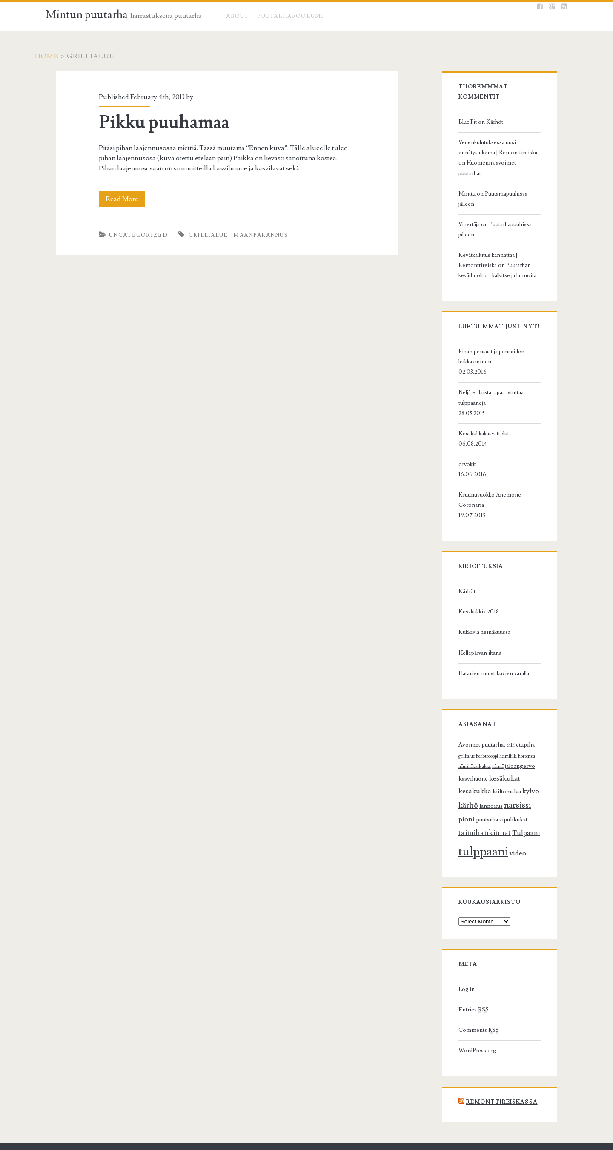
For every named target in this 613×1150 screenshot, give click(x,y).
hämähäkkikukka (527, 695)
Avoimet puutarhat (474, 683)
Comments (471, 956)
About (237, 16)
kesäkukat (466, 716)
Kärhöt (487, 111)
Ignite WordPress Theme (263, 1140)
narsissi (527, 730)
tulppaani (476, 777)
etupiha (517, 683)
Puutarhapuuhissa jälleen (507, 173)
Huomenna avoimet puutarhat (487, 152)
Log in (459, 915)
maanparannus (253, 235)
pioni (459, 745)
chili (503, 684)
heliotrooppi (462, 695)
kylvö (459, 731)
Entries (466, 935)
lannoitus (501, 731)
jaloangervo (479, 704)
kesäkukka (499, 716)
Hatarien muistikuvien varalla (486, 611)
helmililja (483, 695)
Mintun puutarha (87, 15)
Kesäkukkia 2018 (471, 550)
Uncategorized (130, 235)
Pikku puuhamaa (156, 122)
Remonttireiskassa (494, 1027)
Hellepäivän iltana (472, 591)
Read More (116, 199)
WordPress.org (469, 976)
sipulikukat (506, 746)
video (510, 779)
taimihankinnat (477, 759)
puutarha (479, 746)
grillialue (200, 235)
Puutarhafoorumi (290, 16)
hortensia (501, 695)
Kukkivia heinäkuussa (477, 571)
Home (57, 56)
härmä (456, 705)
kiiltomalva (531, 717)
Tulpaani (518, 759)
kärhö (478, 731)
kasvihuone (509, 704)
